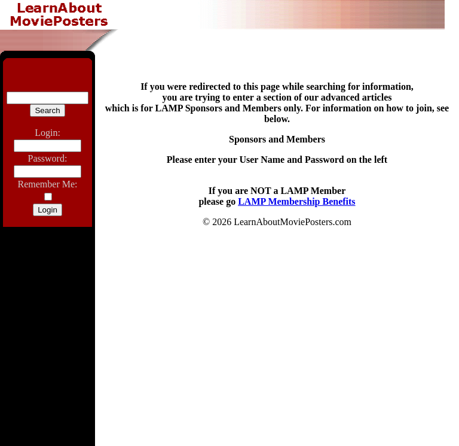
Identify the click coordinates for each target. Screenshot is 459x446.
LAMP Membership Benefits (296, 201)
